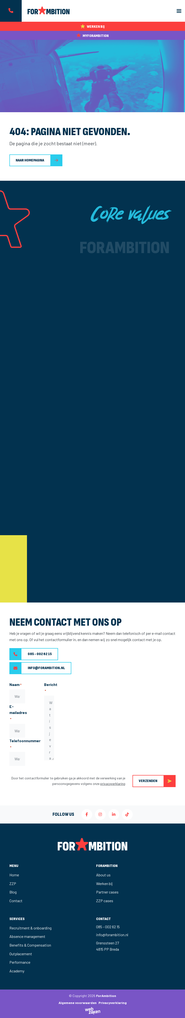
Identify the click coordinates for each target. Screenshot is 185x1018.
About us (103, 875)
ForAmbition (106, 996)
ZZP (12, 883)
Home (14, 875)
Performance (19, 962)
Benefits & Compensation (30, 945)
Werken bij (104, 883)
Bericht (50, 687)
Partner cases (107, 892)
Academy (16, 971)
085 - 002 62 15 (30, 654)
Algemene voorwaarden (78, 1003)
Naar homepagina (30, 160)
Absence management (27, 936)
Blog (13, 892)
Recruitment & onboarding (30, 928)
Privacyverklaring (113, 1003)
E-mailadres (18, 713)
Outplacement (20, 953)
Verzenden (157, 781)
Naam (15, 684)
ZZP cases (104, 900)
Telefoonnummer (24, 744)
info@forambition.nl (37, 668)
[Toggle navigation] (179, 11)
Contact (15, 900)
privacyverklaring (112, 784)
